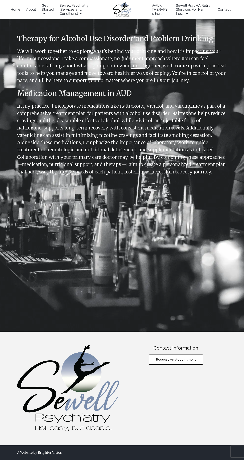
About (31, 9)
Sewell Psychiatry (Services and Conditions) (74, 9)
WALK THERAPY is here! (159, 9)
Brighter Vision (50, 452)
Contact (224, 9)
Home (15, 9)
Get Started (48, 7)
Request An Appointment (176, 359)
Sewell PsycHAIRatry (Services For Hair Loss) (193, 9)
